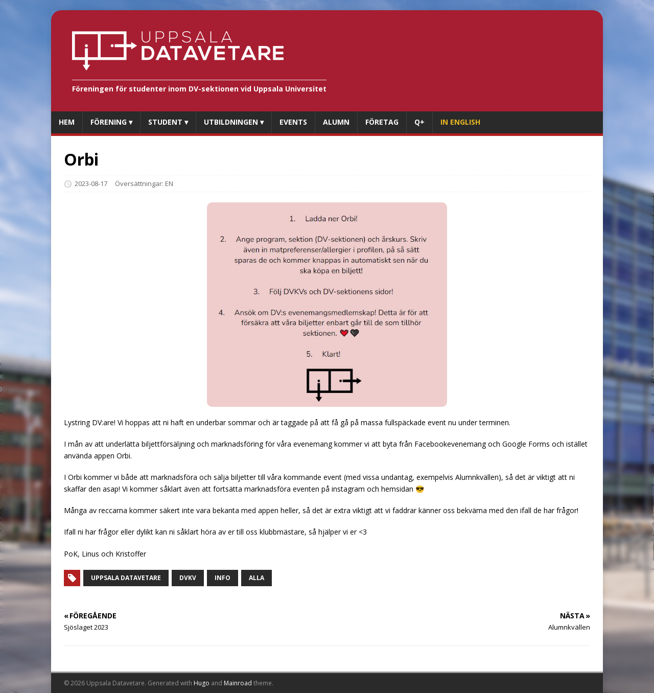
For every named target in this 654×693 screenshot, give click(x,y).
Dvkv (187, 577)
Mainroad (238, 683)
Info (222, 577)
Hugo (201, 683)
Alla (256, 577)
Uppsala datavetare (126, 577)
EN (169, 183)
